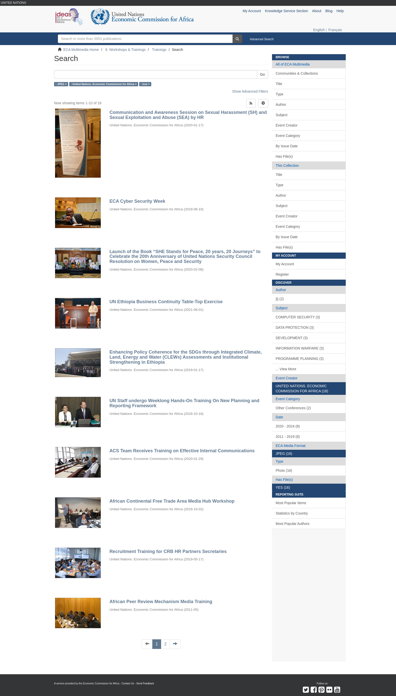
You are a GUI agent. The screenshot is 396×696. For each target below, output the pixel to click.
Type (279, 94)
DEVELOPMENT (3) (292, 338)
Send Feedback (145, 683)
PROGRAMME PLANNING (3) (300, 359)
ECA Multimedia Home (81, 50)
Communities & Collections (297, 73)
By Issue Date (287, 146)
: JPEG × (61, 84)
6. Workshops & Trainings (125, 50)
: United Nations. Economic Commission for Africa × (104, 84)
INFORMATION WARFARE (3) (300, 348)
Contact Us (127, 683)
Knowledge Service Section (286, 11)
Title (279, 84)
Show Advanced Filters (250, 91)
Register (282, 274)
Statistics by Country (292, 513)
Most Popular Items (291, 503)
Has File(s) (284, 156)
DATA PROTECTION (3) (295, 327)
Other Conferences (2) (293, 408)
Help (340, 11)
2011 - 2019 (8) (288, 437)
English (319, 30)
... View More (286, 369)
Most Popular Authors (293, 524)
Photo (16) (284, 470)
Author (281, 105)
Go (262, 74)
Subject (282, 115)
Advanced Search (262, 39)
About (316, 11)
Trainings (159, 50)
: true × (145, 84)
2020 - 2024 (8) (288, 426)
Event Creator (287, 125)
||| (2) (280, 299)
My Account (285, 264)
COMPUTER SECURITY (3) (298, 317)
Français (335, 30)
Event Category (288, 136)
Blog (328, 11)
